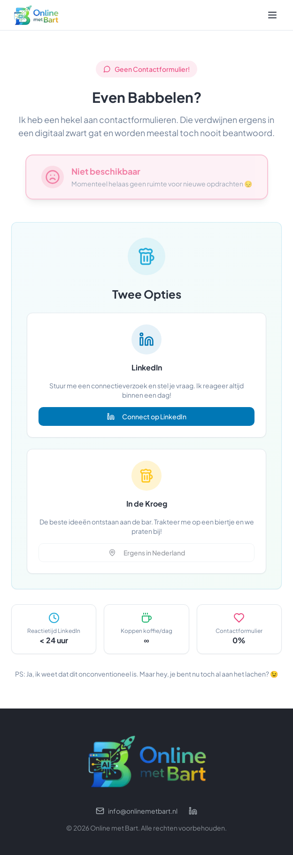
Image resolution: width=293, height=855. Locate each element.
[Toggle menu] (272, 15)
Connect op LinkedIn (146, 416)
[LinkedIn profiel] (193, 811)
